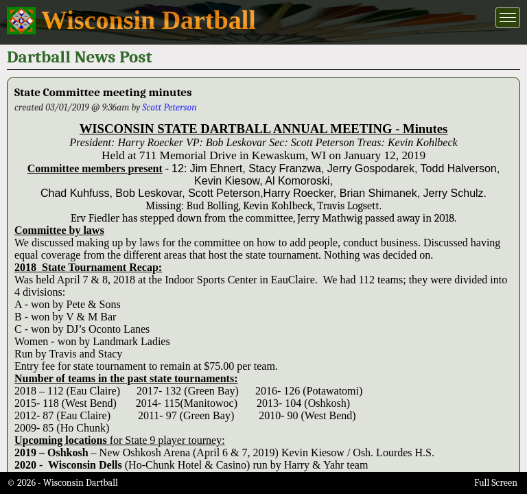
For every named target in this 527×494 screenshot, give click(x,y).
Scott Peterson (169, 107)
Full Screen (495, 483)
